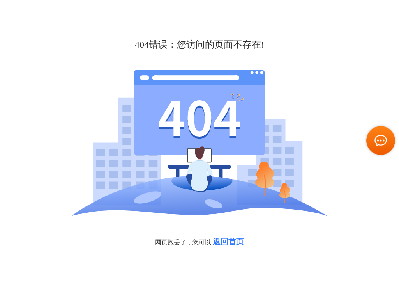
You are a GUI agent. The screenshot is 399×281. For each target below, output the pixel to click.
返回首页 (228, 241)
